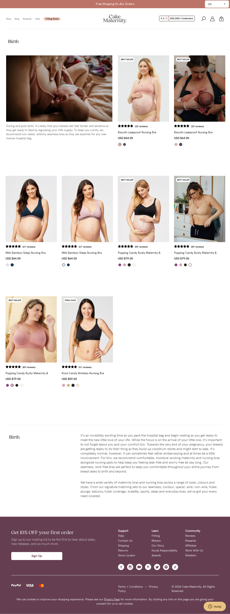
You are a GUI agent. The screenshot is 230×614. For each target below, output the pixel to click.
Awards (156, 555)
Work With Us (194, 550)
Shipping (123, 545)
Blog (17, 19)
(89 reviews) (141, 246)
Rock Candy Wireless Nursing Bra (83, 373)
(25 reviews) (141, 126)
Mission (156, 540)
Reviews (190, 536)
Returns (123, 550)
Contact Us (125, 540)
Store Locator (126, 555)
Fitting (156, 536)
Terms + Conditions (130, 586)
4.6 (177, 18)
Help (37, 19)
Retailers (190, 555)
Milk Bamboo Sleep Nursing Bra (26, 253)
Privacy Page (112, 599)
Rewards (27, 19)
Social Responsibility (164, 550)
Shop (8, 19)
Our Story (158, 545)
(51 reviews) (85, 367)
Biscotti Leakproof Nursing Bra (137, 132)
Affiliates (190, 545)
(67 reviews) (28, 246)
